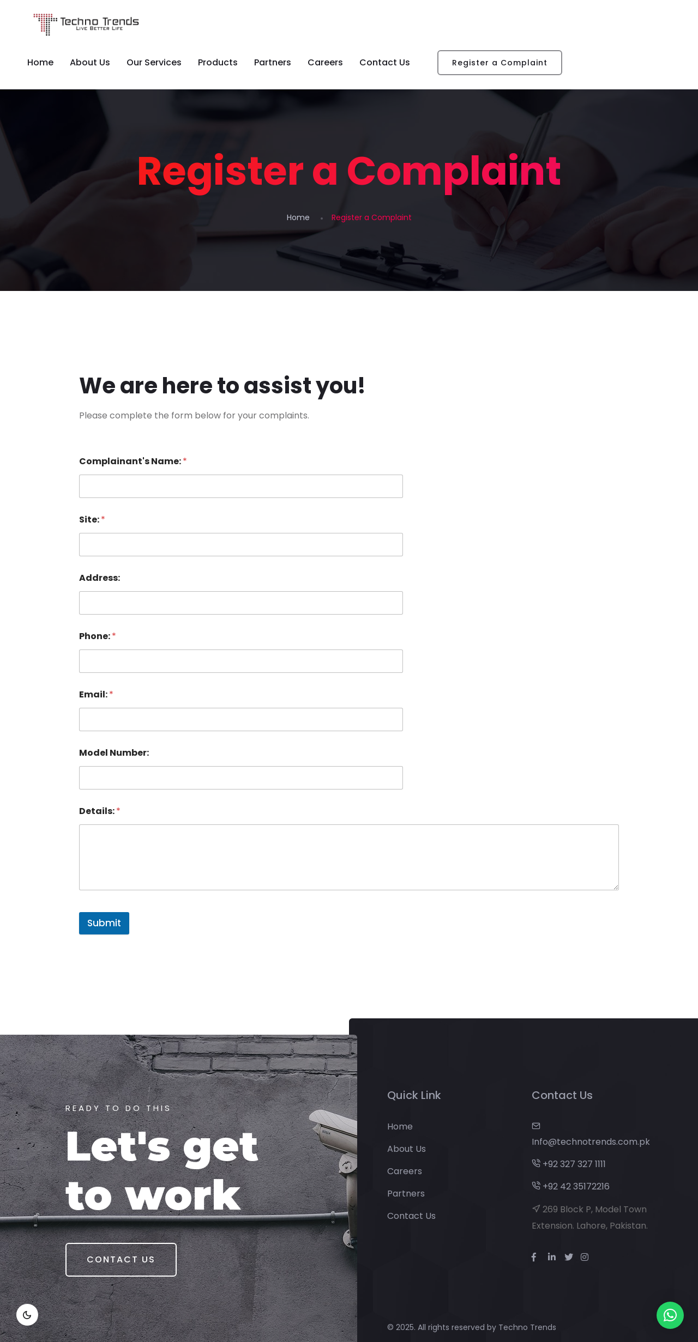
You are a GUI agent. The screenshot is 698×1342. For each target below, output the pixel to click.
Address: (99, 578)
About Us (90, 62)
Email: (96, 694)
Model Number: (114, 753)
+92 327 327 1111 (569, 1164)
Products (218, 62)
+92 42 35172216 (571, 1186)
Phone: (97, 636)
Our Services (154, 62)
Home (40, 62)
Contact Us (384, 62)
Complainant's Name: (133, 461)
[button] (670, 1315)
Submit (104, 923)
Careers (325, 62)
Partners (272, 62)
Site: (92, 519)
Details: (100, 811)
